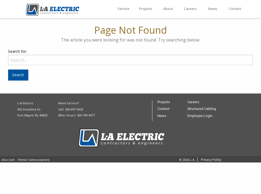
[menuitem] (123, 9)
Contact (235, 8)
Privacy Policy (211, 159)
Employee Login (199, 116)
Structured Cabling (201, 109)
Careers (190, 8)
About (168, 8)
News (212, 8)
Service (123, 8)
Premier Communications (34, 160)
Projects (145, 8)
